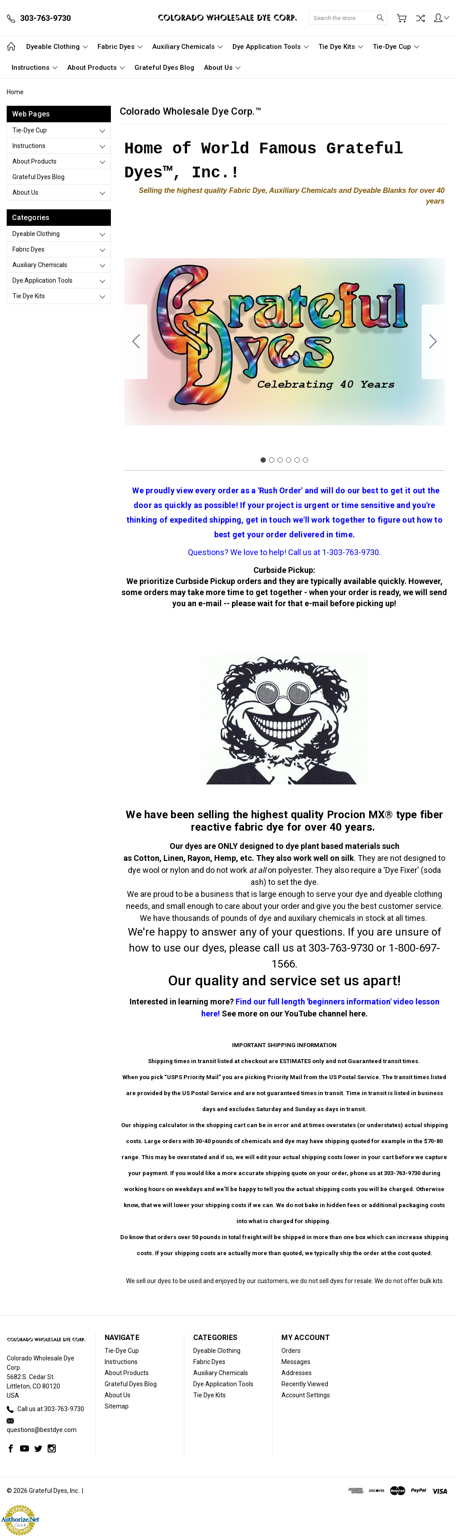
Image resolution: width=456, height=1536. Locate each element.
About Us (222, 68)
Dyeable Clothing (57, 47)
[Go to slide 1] (263, 460)
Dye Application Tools (270, 47)
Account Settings (305, 1395)
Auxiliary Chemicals (187, 47)
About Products (96, 68)
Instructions (34, 68)
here (357, 1013)
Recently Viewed (304, 1384)
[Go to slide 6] (135, 341)
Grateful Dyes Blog (164, 68)
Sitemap (117, 1406)
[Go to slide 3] (280, 460)
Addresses (296, 1372)
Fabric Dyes (120, 47)
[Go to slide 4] (288, 460)
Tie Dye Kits (340, 47)
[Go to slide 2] (433, 341)
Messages (295, 1361)
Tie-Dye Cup (396, 47)
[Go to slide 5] (297, 460)
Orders (291, 1350)
